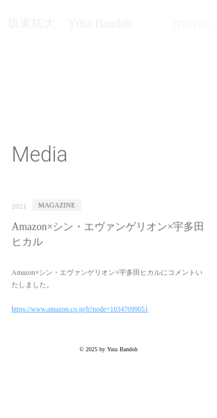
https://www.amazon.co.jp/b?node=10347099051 (80, 310)
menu (191, 23)
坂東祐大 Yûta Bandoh (70, 23)
